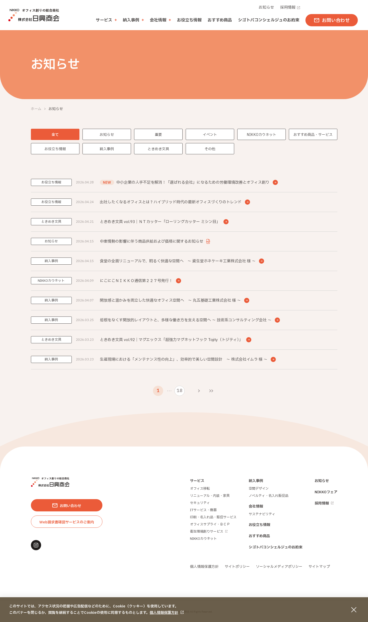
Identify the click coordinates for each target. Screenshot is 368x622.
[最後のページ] (211, 391)
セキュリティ (200, 503)
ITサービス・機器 (203, 510)
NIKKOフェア (326, 492)
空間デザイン (259, 488)
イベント (210, 134)
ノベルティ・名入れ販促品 (268, 495)
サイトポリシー (237, 566)
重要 (158, 134)
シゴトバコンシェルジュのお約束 (268, 20)
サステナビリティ (262, 514)
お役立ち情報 (189, 20)
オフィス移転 (200, 488)
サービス (197, 481)
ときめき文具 (158, 149)
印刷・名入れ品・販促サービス (213, 517)
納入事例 (107, 149)
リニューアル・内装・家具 (210, 495)
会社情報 (256, 506)
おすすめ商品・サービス (313, 134)
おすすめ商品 (220, 20)
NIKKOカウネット (261, 134)
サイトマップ (319, 566)
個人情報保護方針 (164, 612)
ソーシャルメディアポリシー (279, 566)
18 (179, 390)
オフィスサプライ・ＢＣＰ (210, 524)
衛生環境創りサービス (209, 531)
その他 (210, 149)
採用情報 (290, 7)
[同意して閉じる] (354, 610)
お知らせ (266, 7)
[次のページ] (199, 391)
